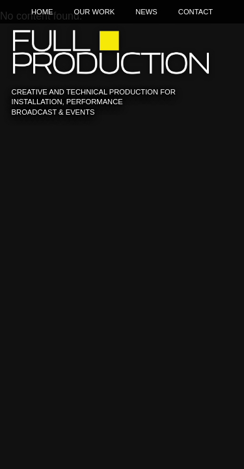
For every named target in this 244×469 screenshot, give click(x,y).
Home (42, 12)
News (146, 12)
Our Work (94, 12)
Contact (195, 12)
